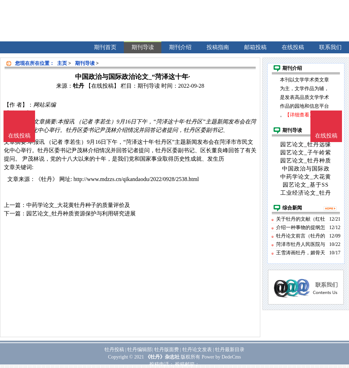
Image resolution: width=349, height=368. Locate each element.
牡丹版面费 (166, 349)
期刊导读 (85, 63)
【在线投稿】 (102, 86)
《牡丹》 (46, 179)
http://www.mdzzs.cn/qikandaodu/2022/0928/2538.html (136, 179)
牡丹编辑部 (139, 349)
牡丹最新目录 (229, 349)
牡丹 (78, 86)
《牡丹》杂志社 (162, 357)
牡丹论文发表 (197, 349)
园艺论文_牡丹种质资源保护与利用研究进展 (81, 213)
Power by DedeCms (221, 357)
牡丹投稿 (114, 349)
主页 (62, 63)
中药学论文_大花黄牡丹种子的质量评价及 (78, 205)
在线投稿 (326, 136)
